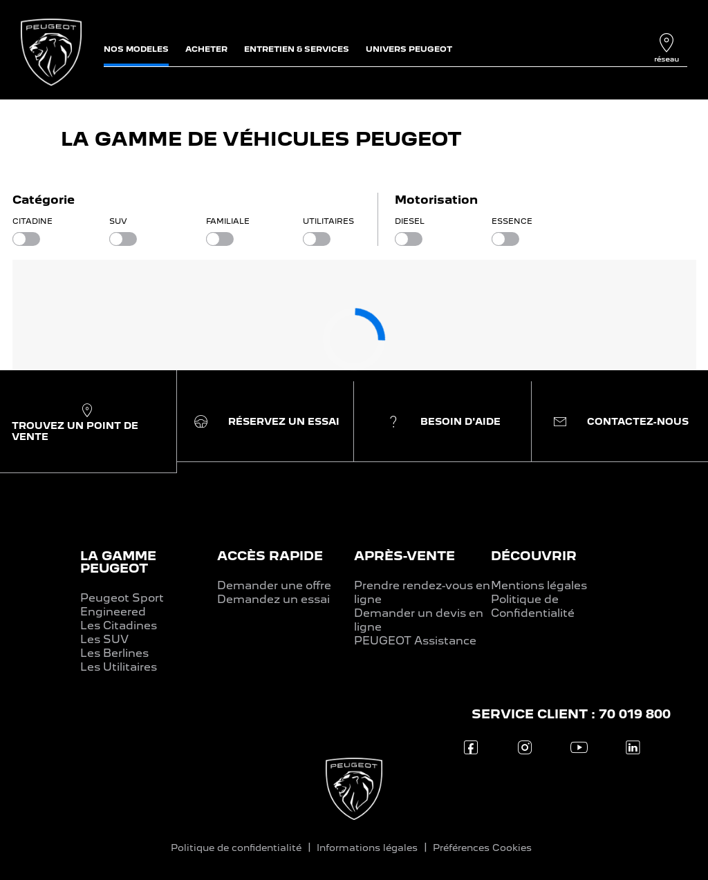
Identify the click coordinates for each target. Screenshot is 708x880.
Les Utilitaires (118, 666)
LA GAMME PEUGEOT (118, 561)
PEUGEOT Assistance (415, 640)
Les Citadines (118, 625)
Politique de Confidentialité (533, 606)
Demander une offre (274, 585)
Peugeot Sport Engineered (122, 604)
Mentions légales (539, 585)
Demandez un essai (273, 599)
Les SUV (104, 639)
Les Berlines (114, 653)
